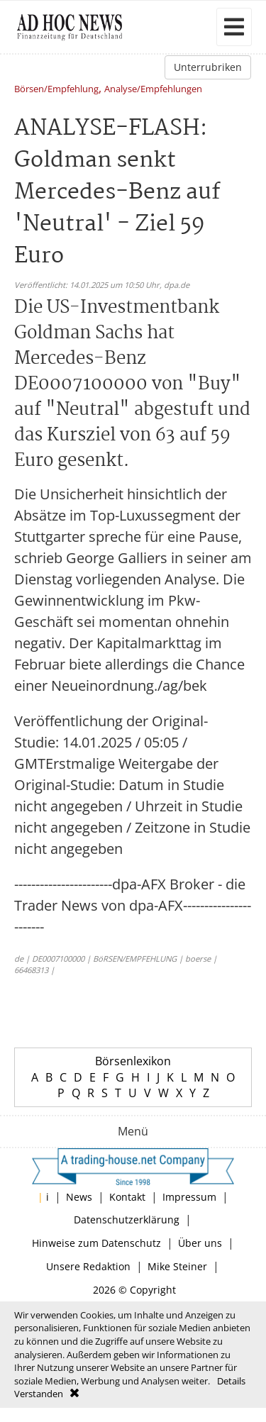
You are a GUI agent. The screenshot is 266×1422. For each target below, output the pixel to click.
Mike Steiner (177, 1266)
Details (231, 1380)
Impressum (189, 1197)
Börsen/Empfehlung (56, 89)
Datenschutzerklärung (126, 1219)
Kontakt (127, 1197)
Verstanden (38, 1393)
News (79, 1197)
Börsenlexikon (133, 1061)
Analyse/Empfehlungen (153, 89)
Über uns (200, 1243)
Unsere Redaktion (88, 1266)
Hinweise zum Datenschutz (96, 1243)
